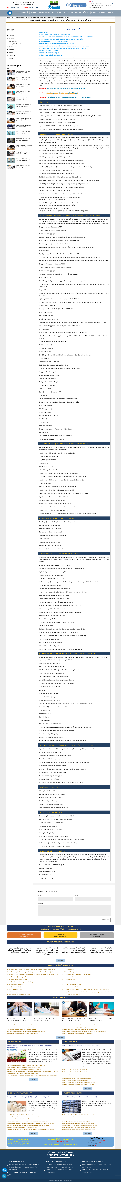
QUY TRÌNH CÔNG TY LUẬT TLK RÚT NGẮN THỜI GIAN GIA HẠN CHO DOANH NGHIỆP (64, 46)
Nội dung (40, 903)
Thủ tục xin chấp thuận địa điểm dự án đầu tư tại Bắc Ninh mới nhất (77, 1069)
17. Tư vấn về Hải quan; (68, 982)
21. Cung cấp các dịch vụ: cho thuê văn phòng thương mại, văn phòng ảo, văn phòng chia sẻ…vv (87, 992)
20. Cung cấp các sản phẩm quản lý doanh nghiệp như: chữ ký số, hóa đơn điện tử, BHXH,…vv (85, 990)
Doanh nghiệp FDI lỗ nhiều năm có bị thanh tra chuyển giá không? (77, 1116)
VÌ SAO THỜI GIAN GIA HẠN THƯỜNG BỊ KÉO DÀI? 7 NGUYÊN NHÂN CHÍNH (61, 39)
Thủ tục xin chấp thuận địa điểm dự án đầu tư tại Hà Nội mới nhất (77, 1071)
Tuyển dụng (102, 12)
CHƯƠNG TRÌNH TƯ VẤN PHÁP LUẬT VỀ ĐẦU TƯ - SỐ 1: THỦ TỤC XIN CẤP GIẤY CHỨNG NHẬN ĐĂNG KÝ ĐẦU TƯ (74, 950)
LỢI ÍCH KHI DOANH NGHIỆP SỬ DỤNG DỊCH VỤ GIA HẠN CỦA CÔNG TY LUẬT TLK (63, 48)
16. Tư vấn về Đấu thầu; (69, 979)
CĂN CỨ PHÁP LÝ (44, 32)
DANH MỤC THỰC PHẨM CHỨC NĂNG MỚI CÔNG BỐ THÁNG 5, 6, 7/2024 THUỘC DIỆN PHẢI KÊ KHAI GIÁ (31, 1046)
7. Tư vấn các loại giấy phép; (15, 984)
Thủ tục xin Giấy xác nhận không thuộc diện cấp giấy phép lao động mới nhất (29, 1097)
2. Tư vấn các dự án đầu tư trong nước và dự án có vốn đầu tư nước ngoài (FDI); (30, 972)
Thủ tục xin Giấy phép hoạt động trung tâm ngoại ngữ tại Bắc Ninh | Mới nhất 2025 (26, 1031)
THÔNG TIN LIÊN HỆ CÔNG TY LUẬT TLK (51, 55)
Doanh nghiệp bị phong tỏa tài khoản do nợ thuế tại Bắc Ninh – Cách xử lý (79, 1123)
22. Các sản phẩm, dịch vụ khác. (71, 994)
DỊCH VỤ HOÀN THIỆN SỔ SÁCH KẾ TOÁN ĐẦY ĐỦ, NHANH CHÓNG (23, 1073)
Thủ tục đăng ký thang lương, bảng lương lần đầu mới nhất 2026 (22, 1029)
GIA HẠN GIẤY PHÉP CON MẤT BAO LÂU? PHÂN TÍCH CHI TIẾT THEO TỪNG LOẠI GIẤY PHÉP (66, 37)
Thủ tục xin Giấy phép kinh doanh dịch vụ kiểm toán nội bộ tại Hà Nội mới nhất (18, 1019)
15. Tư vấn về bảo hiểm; (69, 977)
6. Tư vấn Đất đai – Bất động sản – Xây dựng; (20, 982)
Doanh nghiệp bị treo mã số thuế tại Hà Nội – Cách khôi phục (76, 1121)
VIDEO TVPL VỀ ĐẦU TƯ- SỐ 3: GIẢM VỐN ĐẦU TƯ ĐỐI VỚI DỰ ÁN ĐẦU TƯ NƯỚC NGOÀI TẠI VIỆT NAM (19, 950)
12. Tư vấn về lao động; (68, 969)
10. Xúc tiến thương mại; (14, 992)
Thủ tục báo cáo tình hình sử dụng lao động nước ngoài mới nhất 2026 (78, 1027)
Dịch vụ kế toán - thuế (59, 12)
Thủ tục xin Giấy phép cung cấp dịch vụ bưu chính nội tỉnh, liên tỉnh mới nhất (25, 1024)
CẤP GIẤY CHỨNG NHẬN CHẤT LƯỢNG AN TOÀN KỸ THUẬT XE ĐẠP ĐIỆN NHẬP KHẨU (27, 1065)
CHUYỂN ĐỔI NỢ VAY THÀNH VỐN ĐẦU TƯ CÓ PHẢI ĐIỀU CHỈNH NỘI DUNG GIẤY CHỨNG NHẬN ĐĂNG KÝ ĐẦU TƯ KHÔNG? (33, 1071)
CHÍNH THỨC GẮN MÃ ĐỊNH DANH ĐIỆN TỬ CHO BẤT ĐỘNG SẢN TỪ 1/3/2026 (25, 1116)
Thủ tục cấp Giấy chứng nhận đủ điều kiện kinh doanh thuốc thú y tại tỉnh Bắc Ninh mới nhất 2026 (84, 1031)
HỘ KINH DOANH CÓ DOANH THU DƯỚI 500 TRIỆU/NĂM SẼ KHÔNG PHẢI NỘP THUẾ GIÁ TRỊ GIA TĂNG (31, 1123)
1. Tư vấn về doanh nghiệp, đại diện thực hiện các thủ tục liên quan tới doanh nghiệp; (31, 969)
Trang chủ (25, 12)
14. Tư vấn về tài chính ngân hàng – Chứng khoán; (76, 974)
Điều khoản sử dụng (67, 1180)
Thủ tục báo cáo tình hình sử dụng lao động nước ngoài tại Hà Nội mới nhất (25, 1027)
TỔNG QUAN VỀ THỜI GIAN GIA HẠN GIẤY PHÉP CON (54, 34)
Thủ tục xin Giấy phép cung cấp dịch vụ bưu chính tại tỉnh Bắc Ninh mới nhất (73, 1019)
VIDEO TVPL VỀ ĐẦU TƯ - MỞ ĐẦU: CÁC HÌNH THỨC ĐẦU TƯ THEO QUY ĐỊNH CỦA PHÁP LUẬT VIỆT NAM (101, 950)
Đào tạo (94, 12)
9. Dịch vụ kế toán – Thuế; (14, 989)
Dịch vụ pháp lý (44, 12)
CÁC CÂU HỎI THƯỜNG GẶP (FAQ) (49, 53)
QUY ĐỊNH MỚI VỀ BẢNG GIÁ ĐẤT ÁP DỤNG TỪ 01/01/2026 (21, 1119)
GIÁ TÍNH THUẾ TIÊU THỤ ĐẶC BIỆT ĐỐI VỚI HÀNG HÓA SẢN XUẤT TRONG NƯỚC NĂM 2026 (28, 1125)
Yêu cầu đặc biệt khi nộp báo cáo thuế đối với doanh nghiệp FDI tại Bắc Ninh (79, 1125)
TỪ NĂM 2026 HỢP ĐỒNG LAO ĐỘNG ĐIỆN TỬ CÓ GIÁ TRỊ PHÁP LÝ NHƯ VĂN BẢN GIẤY (28, 1121)
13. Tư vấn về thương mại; (69, 972)
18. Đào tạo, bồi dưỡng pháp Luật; (71, 984)
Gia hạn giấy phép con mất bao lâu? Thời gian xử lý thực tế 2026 (60, 20)
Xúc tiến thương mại (75, 12)
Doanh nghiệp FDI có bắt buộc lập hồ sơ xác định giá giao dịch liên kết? (78, 1127)
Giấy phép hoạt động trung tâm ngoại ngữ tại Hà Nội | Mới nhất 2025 (23, 1033)
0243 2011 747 (14, 7)
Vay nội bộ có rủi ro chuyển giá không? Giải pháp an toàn (21, 1114)
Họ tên (40, 895)
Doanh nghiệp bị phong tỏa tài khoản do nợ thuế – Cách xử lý (79, 1097)
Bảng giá (86, 12)
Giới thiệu (33, 12)
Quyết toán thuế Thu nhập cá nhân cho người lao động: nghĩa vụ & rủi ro (78, 1129)
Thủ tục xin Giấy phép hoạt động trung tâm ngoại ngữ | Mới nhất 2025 (78, 1033)
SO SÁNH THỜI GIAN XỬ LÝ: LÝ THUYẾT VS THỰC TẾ (54, 41)
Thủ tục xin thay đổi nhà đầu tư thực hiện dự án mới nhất (75, 1080)
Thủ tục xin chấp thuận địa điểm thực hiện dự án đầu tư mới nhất (76, 1073)
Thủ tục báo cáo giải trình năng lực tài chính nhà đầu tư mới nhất (76, 1078)
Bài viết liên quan (14, 66)
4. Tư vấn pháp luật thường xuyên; (17, 977)
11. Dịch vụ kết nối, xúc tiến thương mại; (18, 994)
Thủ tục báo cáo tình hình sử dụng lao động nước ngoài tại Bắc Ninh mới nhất (79, 1024)
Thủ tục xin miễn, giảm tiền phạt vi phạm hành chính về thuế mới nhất (78, 1114)
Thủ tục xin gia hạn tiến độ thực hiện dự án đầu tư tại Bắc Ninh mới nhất (78, 1082)
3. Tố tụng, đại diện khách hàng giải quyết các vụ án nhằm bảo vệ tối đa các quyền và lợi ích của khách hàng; (32, 974)
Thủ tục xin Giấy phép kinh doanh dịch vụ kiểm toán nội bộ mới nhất (45, 1019)
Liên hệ (110, 12)
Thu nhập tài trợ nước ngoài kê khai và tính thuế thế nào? (75, 1119)
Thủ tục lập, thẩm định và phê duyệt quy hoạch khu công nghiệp (80, 1045)
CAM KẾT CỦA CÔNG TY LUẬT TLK (49, 50)
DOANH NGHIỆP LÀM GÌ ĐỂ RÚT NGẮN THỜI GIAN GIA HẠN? (56, 43)
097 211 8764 (33, 7)
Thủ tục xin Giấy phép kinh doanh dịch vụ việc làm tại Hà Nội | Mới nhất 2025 (79, 1029)
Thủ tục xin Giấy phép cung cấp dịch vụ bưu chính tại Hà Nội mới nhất (101, 1019)
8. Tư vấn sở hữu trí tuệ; (14, 987)
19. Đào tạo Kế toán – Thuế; (70, 987)
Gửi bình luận (105, 919)
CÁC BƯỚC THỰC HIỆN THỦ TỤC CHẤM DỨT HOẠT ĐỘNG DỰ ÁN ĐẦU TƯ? (25, 1069)
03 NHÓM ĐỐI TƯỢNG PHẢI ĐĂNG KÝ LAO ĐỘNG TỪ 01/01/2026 (22, 1127)
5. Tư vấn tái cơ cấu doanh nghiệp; (17, 979)
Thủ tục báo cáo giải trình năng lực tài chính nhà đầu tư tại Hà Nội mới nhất (79, 1076)
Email (77, 895)
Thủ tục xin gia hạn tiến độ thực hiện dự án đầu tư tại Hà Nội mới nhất (78, 1084)
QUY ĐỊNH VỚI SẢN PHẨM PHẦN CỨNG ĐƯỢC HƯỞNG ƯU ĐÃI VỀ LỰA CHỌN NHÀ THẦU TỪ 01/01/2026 (31, 1129)
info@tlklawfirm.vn (14, 1175)
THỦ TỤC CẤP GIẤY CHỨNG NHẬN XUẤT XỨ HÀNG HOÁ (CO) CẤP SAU (24, 1067)
